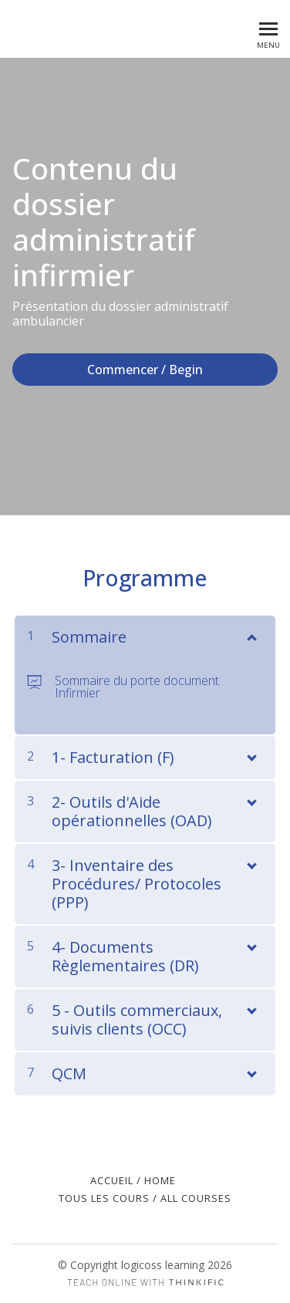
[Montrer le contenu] (250, 634)
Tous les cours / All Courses (145, 1198)
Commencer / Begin (145, 369)
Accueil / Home (133, 1180)
